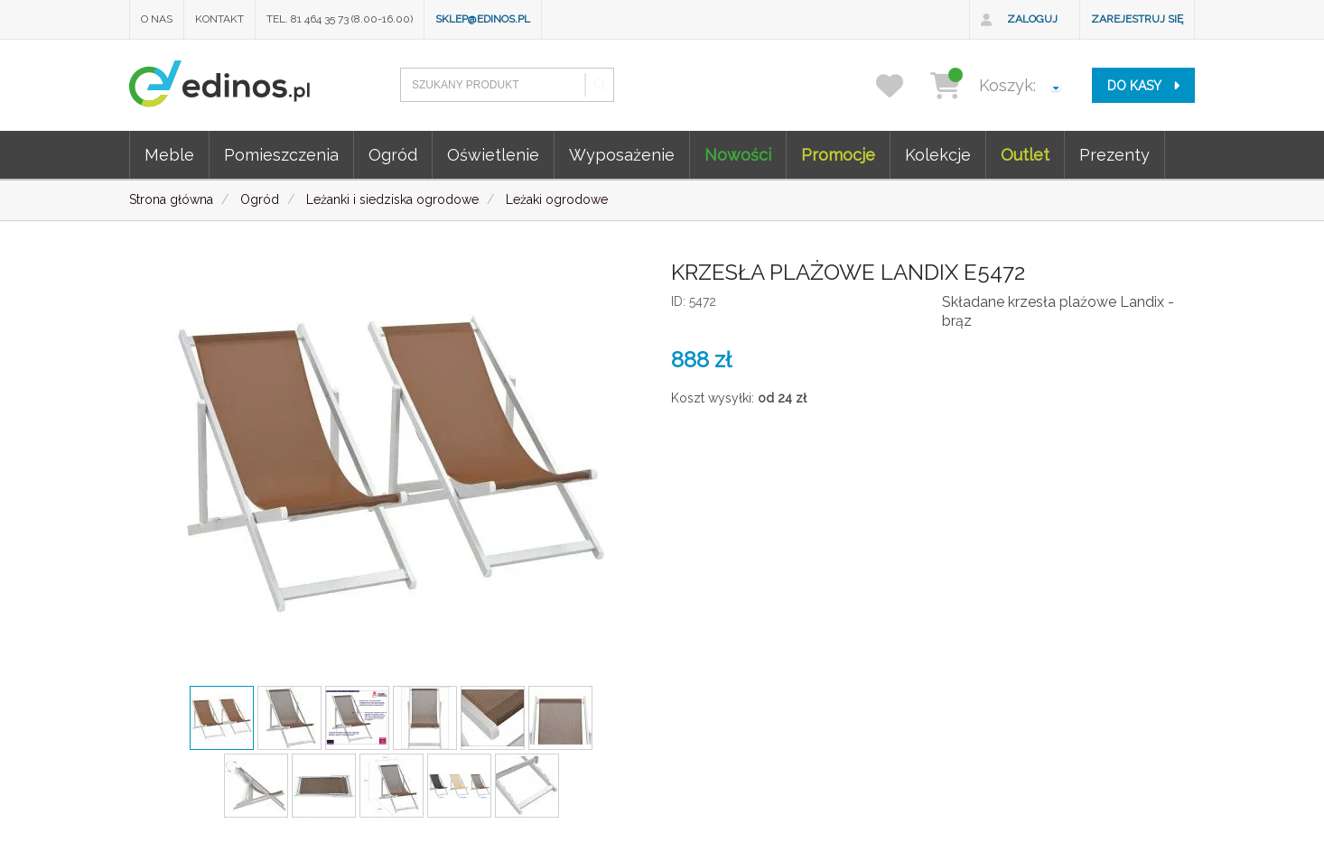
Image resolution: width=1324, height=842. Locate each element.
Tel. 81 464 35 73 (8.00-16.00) (339, 19)
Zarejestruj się (1137, 19)
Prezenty (1114, 154)
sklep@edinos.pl (482, 19)
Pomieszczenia (281, 154)
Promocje (838, 154)
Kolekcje (938, 154)
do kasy (1143, 86)
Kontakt (219, 19)
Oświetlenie (493, 154)
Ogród (392, 154)
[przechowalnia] (901, 85)
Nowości (737, 154)
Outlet (1025, 154)
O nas (156, 19)
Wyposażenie (622, 154)
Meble (169, 154)
